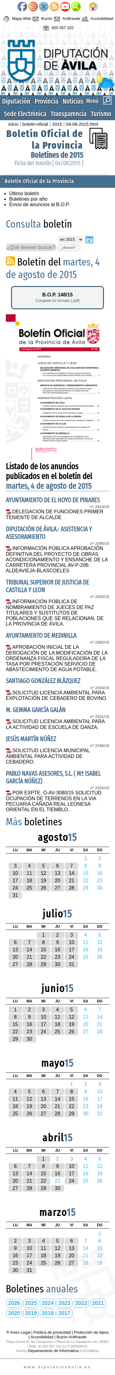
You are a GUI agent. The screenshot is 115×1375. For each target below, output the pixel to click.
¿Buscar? (68, 247)
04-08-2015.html (82, 124)
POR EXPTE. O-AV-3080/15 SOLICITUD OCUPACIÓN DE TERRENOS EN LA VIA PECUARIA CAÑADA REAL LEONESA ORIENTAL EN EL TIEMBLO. (54, 801)
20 (57, 880)
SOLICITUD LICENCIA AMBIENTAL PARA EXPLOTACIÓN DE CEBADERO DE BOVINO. (56, 695)
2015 (57, 124)
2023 (64, 1303)
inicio (13, 124)
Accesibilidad (96, 19)
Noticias (73, 101)
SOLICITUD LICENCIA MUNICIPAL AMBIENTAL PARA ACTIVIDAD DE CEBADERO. (48, 756)
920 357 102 (57, 28)
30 (57, 964)
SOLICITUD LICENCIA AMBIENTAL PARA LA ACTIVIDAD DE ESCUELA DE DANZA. (55, 724)
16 (57, 949)
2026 (14, 1303)
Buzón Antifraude (71, 1337)
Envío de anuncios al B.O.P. (39, 204)
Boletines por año (28, 199)
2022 (81, 1303)
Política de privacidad (52, 1332)
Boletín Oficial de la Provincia (44, 139)
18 (29, 880)
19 (43, 880)
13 (57, 873)
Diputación (16, 101)
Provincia (46, 101)
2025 (31, 1303)
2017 (64, 1313)
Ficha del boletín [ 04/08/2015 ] (48, 163)
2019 (31, 1313)
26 (43, 887)
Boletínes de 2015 (57, 155)
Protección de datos (91, 1332)
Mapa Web (16, 19)
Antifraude (66, 19)
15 (43, 949)
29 (43, 964)
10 (15, 873)
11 (29, 873)
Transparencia (68, 114)
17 (15, 880)
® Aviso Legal (19, 1332)
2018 (48, 1313)
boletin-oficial (35, 124)
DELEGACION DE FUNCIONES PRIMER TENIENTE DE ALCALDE (54, 514)
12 (43, 873)
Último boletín (24, 193)
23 (57, 957)
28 (71, 887)
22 (43, 957)
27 (57, 887)
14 (71, 873)
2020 (14, 1313)
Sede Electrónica (25, 114)
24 (15, 887)
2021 (98, 1303)
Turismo (101, 114)
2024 (48, 1303)
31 (15, 895)
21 (71, 880)
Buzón (41, 19)
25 (29, 887)
